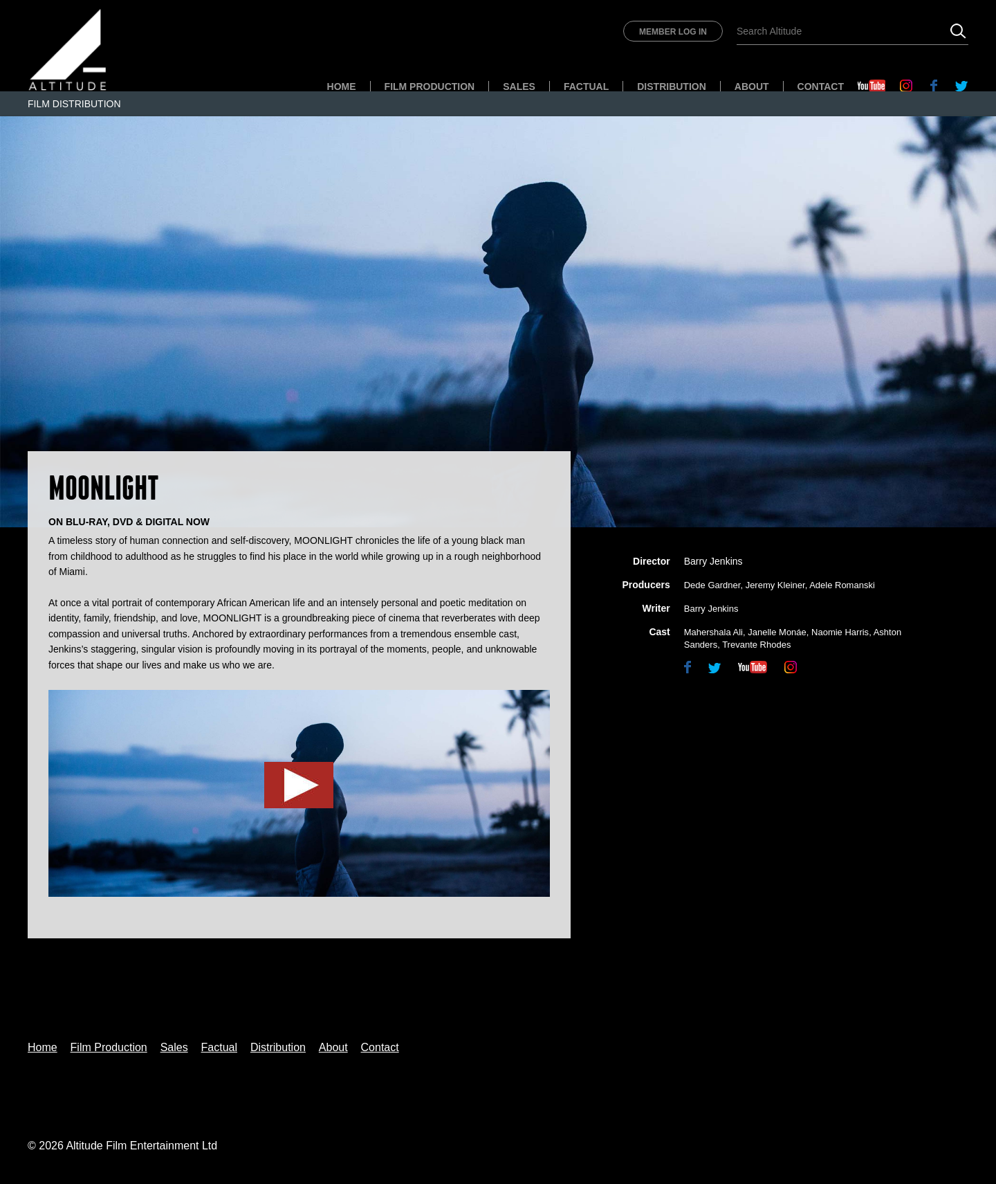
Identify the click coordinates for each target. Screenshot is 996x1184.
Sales (519, 86)
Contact (820, 86)
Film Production (430, 86)
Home (341, 86)
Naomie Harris (840, 632)
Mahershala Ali (713, 632)
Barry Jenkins (713, 561)
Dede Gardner (712, 585)
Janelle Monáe (777, 632)
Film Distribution (74, 103)
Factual (586, 86)
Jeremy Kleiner (775, 585)
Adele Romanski (842, 585)
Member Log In (673, 32)
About (752, 86)
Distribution (671, 86)
